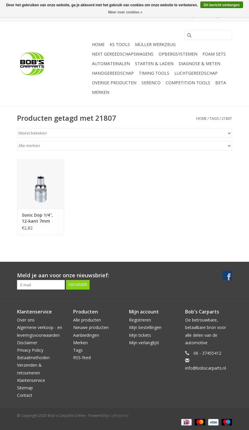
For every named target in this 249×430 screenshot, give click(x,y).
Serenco (151, 82)
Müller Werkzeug (155, 44)
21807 (227, 118)
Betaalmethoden (33, 357)
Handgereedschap (113, 73)
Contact (24, 395)
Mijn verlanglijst (144, 342)
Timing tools (154, 73)
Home (98, 44)
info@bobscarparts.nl (205, 368)
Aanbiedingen (86, 335)
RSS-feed (82, 357)
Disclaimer (27, 342)
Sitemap (25, 388)
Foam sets (214, 54)
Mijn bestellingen (145, 327)
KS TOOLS (120, 44)
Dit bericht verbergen (222, 5)
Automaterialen (111, 63)
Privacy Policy (30, 350)
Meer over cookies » (125, 12)
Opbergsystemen (178, 54)
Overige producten (114, 82)
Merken (100, 92)
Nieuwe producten (91, 327)
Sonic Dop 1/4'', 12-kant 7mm (37, 218)
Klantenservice (31, 380)
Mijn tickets (140, 335)
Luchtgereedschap (196, 73)
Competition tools (188, 82)
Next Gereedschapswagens (122, 54)
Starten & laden (154, 63)
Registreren (140, 320)
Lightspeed (119, 415)
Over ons (26, 320)
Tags (214, 118)
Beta (220, 82)
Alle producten (87, 320)
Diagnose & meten (199, 63)
